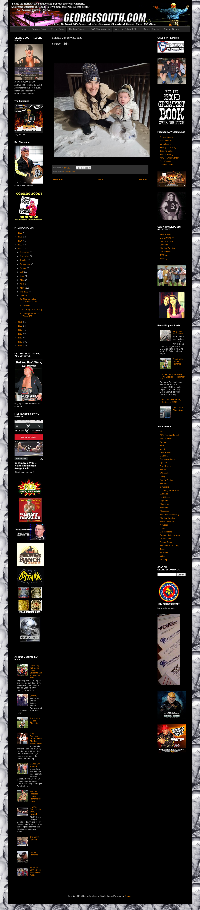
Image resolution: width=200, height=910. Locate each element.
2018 (20, 334)
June (22, 276)
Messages (164, 511)
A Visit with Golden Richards (35, 720)
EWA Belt (164, 473)
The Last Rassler (77, 29)
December (25, 252)
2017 (20, 338)
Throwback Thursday (169, 545)
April (22, 284)
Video (162, 556)
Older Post (142, 179)
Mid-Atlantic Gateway (169, 514)
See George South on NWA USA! (29, 314)
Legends (164, 245)
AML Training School (169, 435)
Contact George (171, 29)
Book (162, 449)
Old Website (165, 161)
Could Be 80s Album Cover (179, 408)
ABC (162, 431)
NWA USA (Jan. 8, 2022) (31, 309)
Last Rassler (165, 497)
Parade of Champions (170, 535)
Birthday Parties (151, 29)
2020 (20, 326)
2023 (20, 245)
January (24, 296)
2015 (20, 346)
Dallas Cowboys (167, 238)
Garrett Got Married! (35, 765)
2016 (20, 342)
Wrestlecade (165, 144)
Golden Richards (34, 853)
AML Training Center (169, 158)
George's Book (39, 29)
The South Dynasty (34, 838)
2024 (20, 241)
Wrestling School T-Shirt (126, 29)
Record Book (57, 29)
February (24, 292)
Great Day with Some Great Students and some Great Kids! (36, 671)
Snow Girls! (25, 305)
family (162, 476)
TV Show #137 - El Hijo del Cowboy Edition (36, 871)
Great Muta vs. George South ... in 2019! (172, 400)
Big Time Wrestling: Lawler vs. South (28, 300)
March (23, 288)
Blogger (128, 896)
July (22, 272)
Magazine (164, 504)
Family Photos (69, 172)
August (23, 268)
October (24, 260)
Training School (167, 151)
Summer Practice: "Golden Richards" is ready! (35, 796)
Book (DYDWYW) (168, 147)
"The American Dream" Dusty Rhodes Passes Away (36, 739)
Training (163, 258)
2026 (20, 233)
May (22, 280)
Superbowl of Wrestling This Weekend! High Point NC (172, 376)
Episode (163, 462)
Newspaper (165, 525)
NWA (162, 528)
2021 (20, 322)
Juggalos (164, 494)
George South (166, 137)
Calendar (164, 456)
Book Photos (166, 234)
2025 (20, 237)
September (25, 264)
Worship (163, 559)
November (25, 256)
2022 (20, 248)
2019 (20, 330)
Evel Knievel (165, 466)
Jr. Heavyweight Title (169, 490)
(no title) (33, 695)
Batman (163, 442)
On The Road (166, 251)
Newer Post (58, 179)
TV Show (164, 255)
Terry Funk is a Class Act (178, 332)
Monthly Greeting (167, 248)
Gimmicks (164, 487)
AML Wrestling (166, 154)
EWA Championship (100, 29)
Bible (162, 445)
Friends (163, 483)
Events (163, 469)
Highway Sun (166, 140)
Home (23, 29)
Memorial (164, 507)
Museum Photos (167, 521)
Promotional (165, 538)
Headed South (166, 165)
